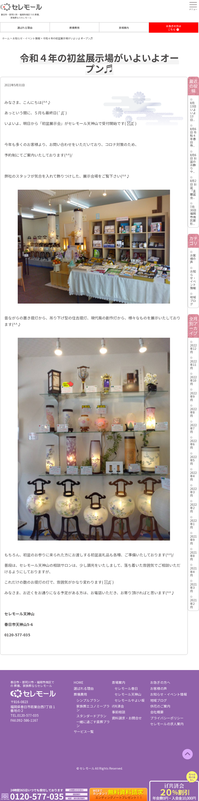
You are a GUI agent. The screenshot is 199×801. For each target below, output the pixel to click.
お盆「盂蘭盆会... (193, 191)
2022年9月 (193, 396)
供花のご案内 (160, 706)
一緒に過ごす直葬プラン (93, 723)
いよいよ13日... (193, 114)
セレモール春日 (126, 688)
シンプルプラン (88, 700)
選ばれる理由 (24, 27)
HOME (78, 682)
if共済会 (118, 706)
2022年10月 (193, 380)
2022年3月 (193, 492)
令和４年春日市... (193, 139)
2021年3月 (193, 587)
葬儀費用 (74, 27)
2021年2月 (193, 603)
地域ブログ (193, 300)
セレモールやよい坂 (130, 700)
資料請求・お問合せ (127, 717)
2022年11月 (193, 364)
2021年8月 (193, 555)
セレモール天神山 (128, 694)
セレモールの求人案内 (167, 723)
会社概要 (157, 711)
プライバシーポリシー (167, 717)
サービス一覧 (84, 731)
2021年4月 (193, 571)
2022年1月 (193, 523)
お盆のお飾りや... (193, 165)
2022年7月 (193, 428)
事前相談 (118, 711)
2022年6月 (193, 444)
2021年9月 (193, 539)
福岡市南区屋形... (193, 218)
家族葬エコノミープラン (93, 708)
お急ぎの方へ (160, 682)
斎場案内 (124, 27)
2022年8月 (193, 412)
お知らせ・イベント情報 (193, 279)
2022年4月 (193, 476)
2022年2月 (193, 507)
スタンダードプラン (91, 715)
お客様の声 (193, 258)
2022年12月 (193, 348)
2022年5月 (193, 460)
